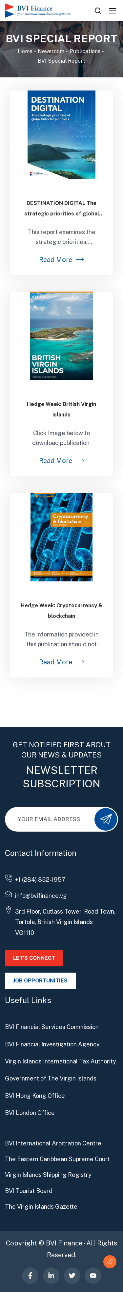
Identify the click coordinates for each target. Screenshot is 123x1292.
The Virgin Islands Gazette (41, 1206)
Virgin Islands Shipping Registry (48, 1174)
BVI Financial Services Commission (52, 1026)
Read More (55, 260)
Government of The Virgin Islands (50, 1078)
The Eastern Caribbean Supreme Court (57, 1159)
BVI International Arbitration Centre (53, 1143)
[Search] (98, 10)
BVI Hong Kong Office (35, 1095)
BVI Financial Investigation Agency (52, 1044)
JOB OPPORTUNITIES (40, 981)
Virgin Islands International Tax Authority (60, 1061)
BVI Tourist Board (28, 1190)
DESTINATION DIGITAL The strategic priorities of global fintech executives (61, 213)
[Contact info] (109, 1261)
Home (25, 51)
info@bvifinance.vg (41, 895)
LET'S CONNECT (34, 958)
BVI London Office (30, 1112)
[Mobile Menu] (112, 10)
